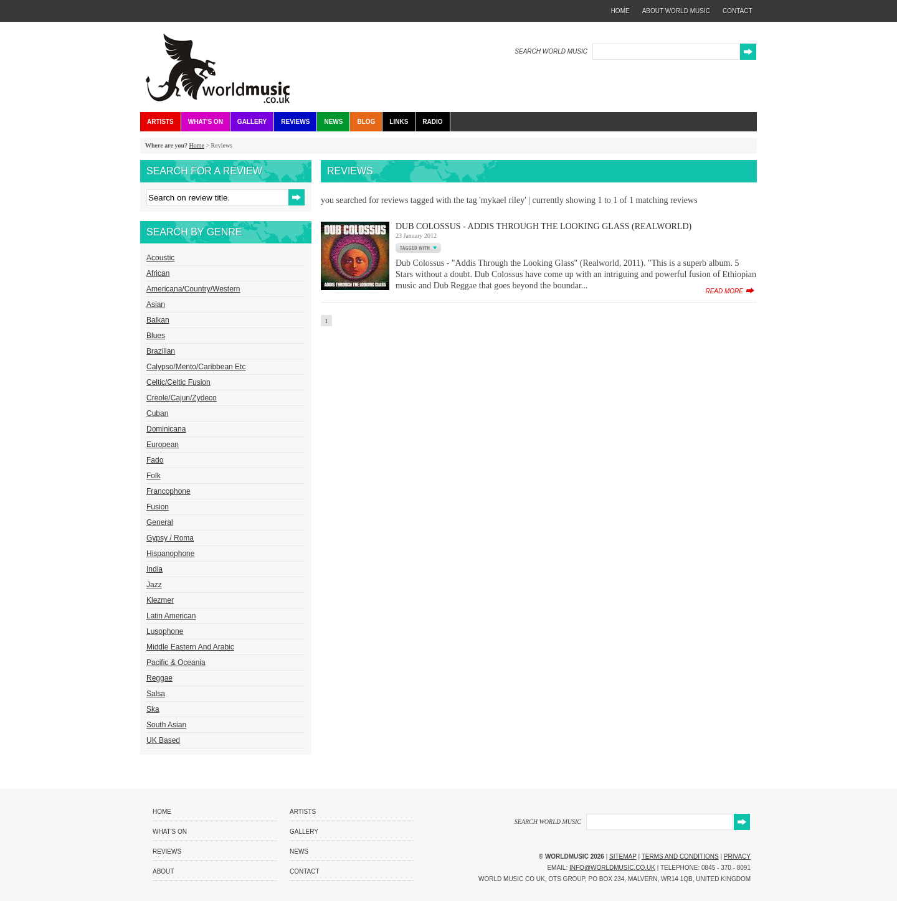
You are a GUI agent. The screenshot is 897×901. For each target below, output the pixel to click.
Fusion (157, 506)
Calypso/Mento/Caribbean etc (195, 366)
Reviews (295, 121)
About (163, 871)
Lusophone (164, 631)
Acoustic (160, 257)
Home (196, 145)
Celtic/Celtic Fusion (178, 382)
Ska (152, 709)
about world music (676, 10)
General (159, 522)
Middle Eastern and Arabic (190, 647)
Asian (155, 304)
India (154, 569)
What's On (205, 121)
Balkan (157, 320)
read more (724, 291)
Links (398, 121)
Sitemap (623, 856)
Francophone (168, 491)
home (620, 10)
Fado (154, 460)
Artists (160, 121)
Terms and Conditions (680, 856)
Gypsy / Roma (170, 538)
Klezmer (160, 600)
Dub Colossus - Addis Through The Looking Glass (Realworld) (543, 226)
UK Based (163, 740)
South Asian (166, 724)
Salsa (155, 693)
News (333, 121)
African (157, 273)
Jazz (154, 584)
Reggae (159, 678)
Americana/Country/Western (193, 289)
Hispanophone (170, 553)
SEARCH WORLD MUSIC (551, 51)
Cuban (157, 413)
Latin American (171, 615)
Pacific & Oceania (176, 662)
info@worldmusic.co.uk (612, 867)
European (162, 444)
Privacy (737, 856)
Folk (153, 475)
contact (737, 10)
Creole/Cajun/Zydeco (181, 398)
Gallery (252, 121)
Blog (366, 121)
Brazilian (160, 351)
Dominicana (166, 429)
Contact (305, 871)
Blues (155, 335)
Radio (432, 121)
